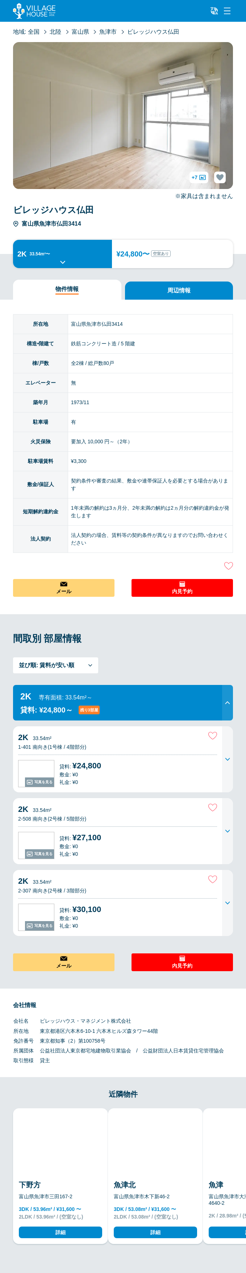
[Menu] (227, 11)
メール (63, 591)
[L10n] (214, 11)
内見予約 (182, 591)
